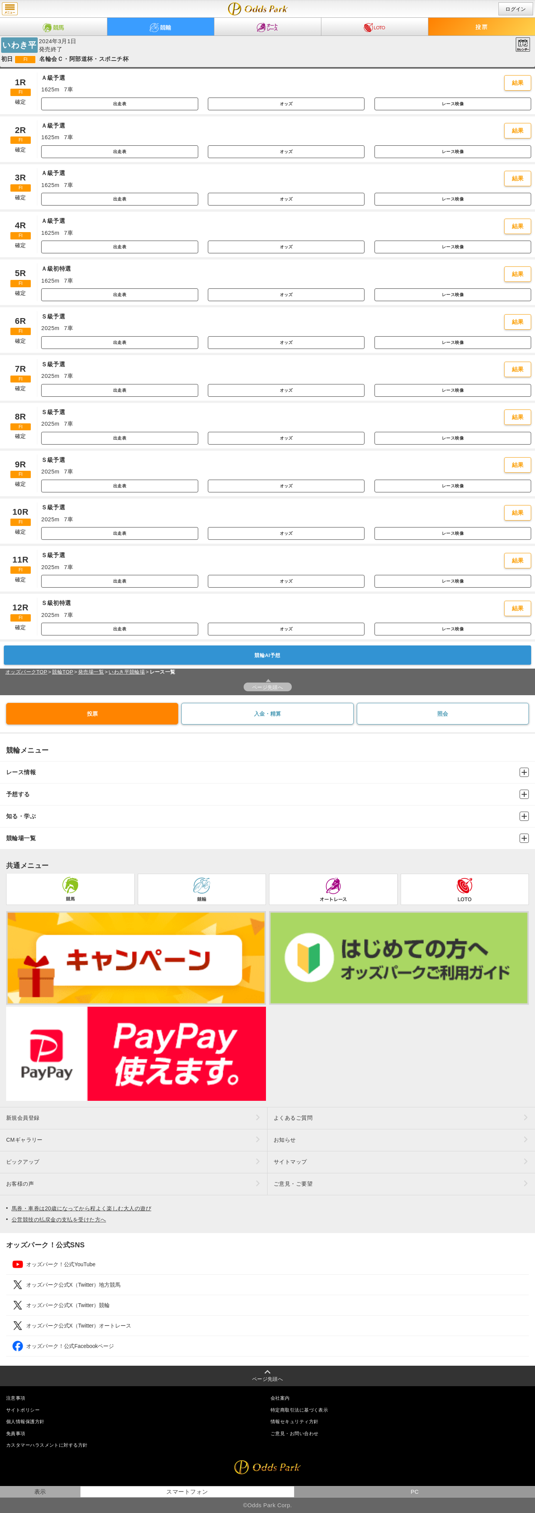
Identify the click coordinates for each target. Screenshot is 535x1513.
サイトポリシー (23, 1410)
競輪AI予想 (267, 655)
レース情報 (267, 772)
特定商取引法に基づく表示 (299, 1410)
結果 (518, 83)
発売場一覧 (91, 672)
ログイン (515, 9)
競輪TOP (62, 672)
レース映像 (453, 103)
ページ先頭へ (267, 687)
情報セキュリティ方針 (294, 1421)
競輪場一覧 (267, 838)
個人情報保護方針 (25, 1421)
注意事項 (15, 1398)
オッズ (286, 103)
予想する (267, 794)
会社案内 (280, 1398)
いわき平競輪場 (127, 672)
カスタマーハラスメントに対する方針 (46, 1445)
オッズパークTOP (26, 672)
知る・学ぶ (267, 816)
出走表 (119, 103)
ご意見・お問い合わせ (294, 1433)
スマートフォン (187, 1492)
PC (415, 1492)
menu (10, 8)
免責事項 (15, 1433)
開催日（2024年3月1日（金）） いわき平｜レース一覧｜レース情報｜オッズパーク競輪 (258, 8)
